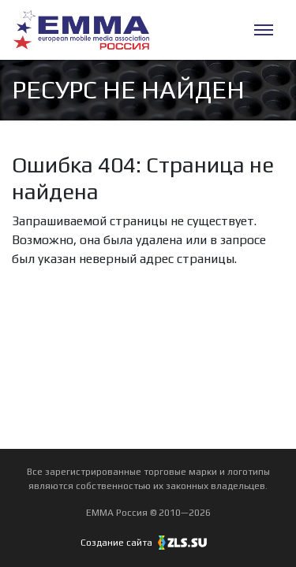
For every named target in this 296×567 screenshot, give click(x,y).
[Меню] (263, 29)
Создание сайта (148, 542)
